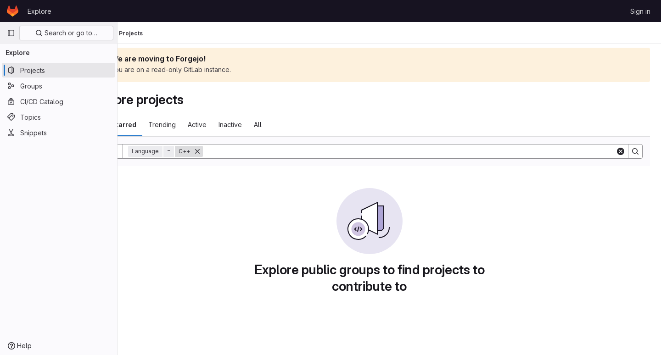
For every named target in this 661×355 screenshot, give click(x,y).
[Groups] (58, 85)
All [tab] (297, 124)
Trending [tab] (201, 124)
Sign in (640, 11)
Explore (39, 11)
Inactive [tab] (269, 124)
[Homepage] (12, 11)
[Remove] (236, 151)
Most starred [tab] (155, 124)
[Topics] (58, 117)
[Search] (429, 151)
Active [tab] (236, 124)
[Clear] (620, 151)
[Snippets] (58, 132)
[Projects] (58, 70)
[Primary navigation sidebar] (11, 33)
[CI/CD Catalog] (58, 101)
